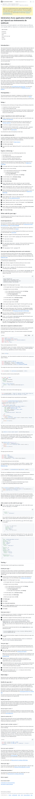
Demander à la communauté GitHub (8, 782)
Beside (26, 335)
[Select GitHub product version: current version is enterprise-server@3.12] (21, 2)
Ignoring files (14, 129)
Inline (29, 335)
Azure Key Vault (14, 755)
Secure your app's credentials (7, 748)
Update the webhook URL (7, 716)
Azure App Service (9, 713)
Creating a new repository (8, 119)
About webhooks (6, 64)
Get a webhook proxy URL (8, 135)
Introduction (5, 45)
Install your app (5, 568)
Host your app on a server (7, 708)
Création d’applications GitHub (13, 3)
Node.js (30, 96)
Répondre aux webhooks (24, 5)
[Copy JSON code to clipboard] (32, 509)
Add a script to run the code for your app (12, 503)
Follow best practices (7, 770)
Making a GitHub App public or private (22, 767)
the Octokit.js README (14, 225)
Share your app (5, 763)
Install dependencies (7, 220)
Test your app (5, 643)
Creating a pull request (21, 651)
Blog (31, 795)
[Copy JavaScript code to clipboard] (32, 335)
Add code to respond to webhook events (12, 326)
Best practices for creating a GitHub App (20, 760)
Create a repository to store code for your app (13, 116)
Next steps (5, 675)
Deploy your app (4, 257)
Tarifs (22, 795)
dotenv (17, 229)
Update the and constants (9, 724)
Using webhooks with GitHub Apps (18, 86)
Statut (19, 795)
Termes (10, 795)
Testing (4, 562)
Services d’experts (27, 795)
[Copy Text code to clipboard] (32, 276)
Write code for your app (9, 213)
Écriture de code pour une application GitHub (10, 5)
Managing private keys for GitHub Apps (21, 310)
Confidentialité (14, 795)
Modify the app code (7, 682)
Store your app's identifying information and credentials (16, 251)
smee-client (14, 232)
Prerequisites (5, 93)
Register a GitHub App (7, 151)
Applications (5, 3)
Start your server (6, 612)
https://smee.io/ (17, 142)
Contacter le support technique (7, 784)
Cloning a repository (7, 122)
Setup (3, 102)
